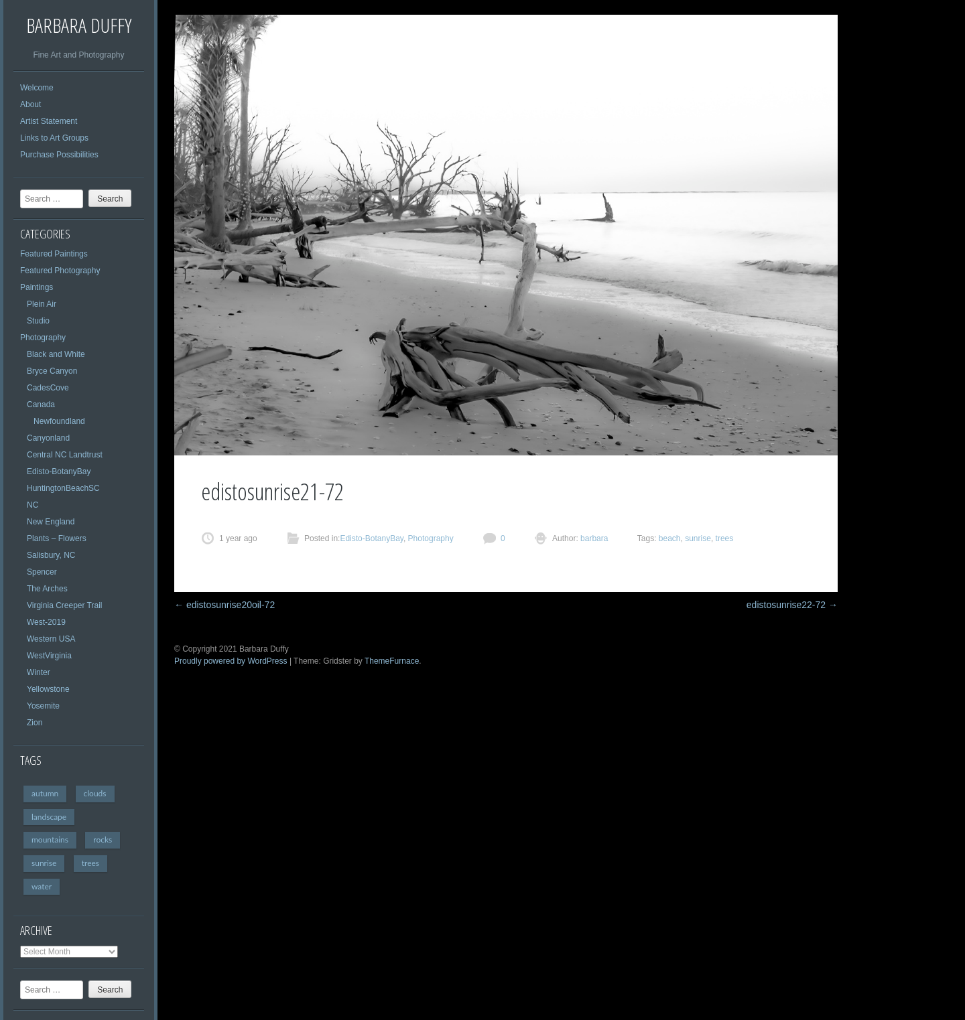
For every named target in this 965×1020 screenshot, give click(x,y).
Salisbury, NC (51, 555)
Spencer (42, 572)
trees (90, 863)
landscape (48, 817)
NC (32, 505)
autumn (44, 793)
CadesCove (48, 387)
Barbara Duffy (78, 25)
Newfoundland (59, 421)
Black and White (56, 354)
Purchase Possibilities (59, 154)
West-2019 (46, 622)
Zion (34, 722)
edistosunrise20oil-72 (224, 604)
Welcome (37, 87)
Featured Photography (60, 270)
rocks (102, 839)
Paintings (36, 287)
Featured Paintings (54, 254)
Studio (38, 320)
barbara (593, 538)
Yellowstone (48, 689)
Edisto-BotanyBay (58, 471)
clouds (95, 793)
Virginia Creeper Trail (65, 605)
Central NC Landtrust (65, 454)
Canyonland (48, 438)
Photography (43, 337)
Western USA (51, 639)
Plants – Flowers (56, 538)
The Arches (47, 588)
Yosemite (43, 706)
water (41, 886)
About (30, 104)
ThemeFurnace (392, 661)
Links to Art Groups (54, 138)
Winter (38, 672)
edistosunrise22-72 (792, 604)
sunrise (43, 863)
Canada (41, 404)
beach (670, 538)
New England (50, 521)
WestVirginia (49, 655)
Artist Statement (48, 121)
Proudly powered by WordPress (230, 661)
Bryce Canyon (52, 371)
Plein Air (41, 304)
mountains (49, 839)
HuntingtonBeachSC (63, 488)
